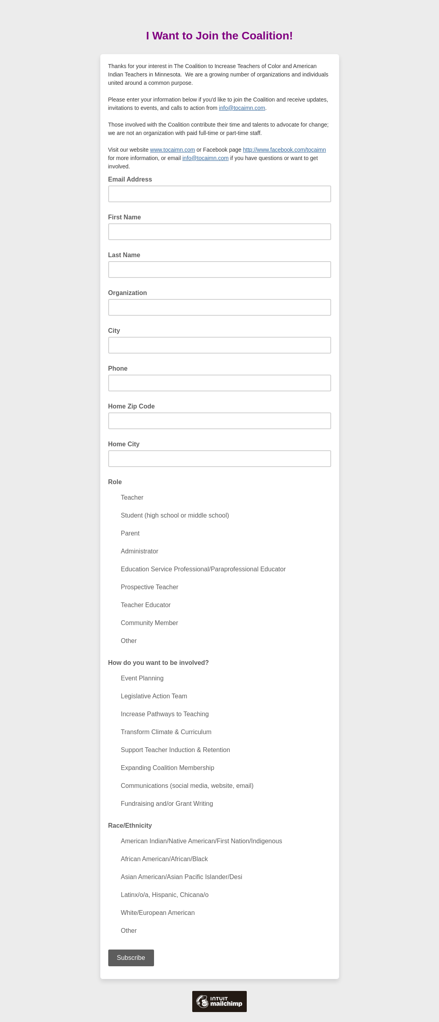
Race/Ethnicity (130, 825)
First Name (124, 217)
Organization (127, 292)
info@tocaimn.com (242, 108)
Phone (118, 368)
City (114, 330)
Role (115, 482)
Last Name (124, 255)
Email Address (132, 178)
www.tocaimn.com (172, 150)
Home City (124, 444)
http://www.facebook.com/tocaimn (284, 150)
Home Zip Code (131, 406)
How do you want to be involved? (158, 662)
